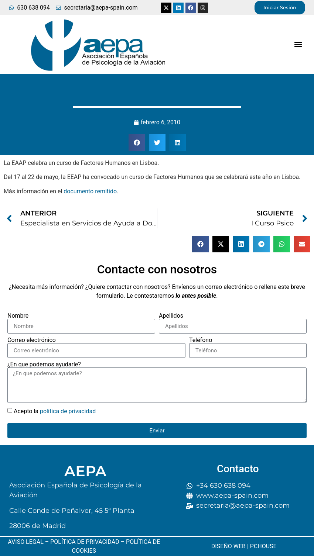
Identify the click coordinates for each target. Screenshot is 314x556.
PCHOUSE (263, 546)
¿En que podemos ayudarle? (44, 364)
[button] (298, 44)
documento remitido (90, 191)
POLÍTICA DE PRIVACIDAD (84, 541)
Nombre (17, 316)
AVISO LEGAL (25, 541)
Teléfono (200, 340)
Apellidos (171, 316)
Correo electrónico (31, 340)
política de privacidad (68, 411)
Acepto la (55, 411)
